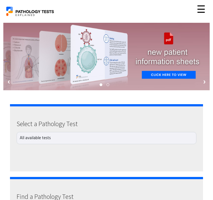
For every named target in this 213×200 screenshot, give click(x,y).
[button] (101, 84)
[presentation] (8, 82)
